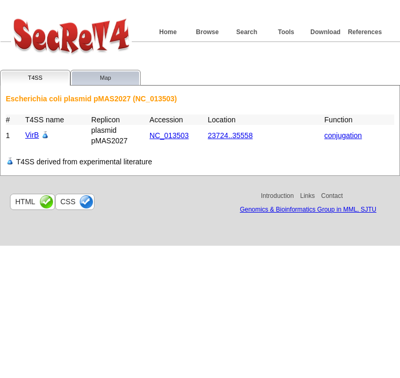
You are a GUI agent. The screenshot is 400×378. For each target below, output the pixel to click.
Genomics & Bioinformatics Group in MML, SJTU (308, 209)
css (68, 201)
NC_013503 (169, 135)
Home (167, 32)
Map (105, 78)
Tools (286, 32)
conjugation (343, 135)
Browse (207, 32)
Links (307, 196)
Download (325, 32)
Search (246, 32)
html (25, 201)
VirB (32, 135)
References (365, 32)
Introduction (277, 196)
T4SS (35, 78)
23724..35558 (230, 135)
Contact (332, 196)
